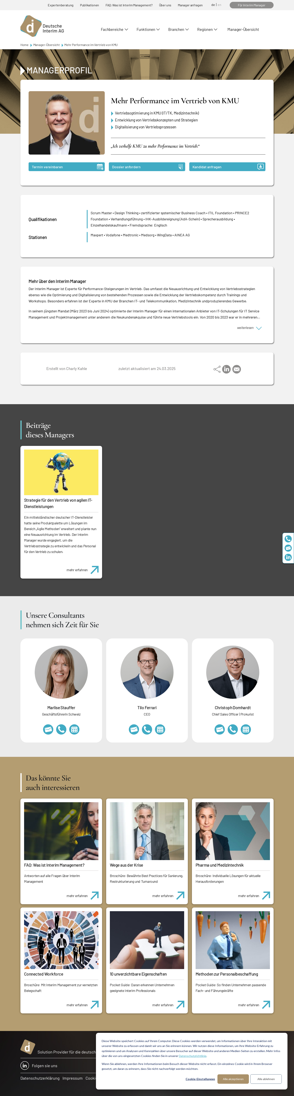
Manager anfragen (190, 5)
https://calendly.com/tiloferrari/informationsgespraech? (160, 729)
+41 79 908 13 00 (61, 729)
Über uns (165, 5)
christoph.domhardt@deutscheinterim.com (220, 729)
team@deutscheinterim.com (288, 548)
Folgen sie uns (38, 1065)
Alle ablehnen (266, 1079)
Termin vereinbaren (67, 167)
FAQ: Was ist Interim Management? (129, 5)
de (213, 5)
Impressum (72, 1078)
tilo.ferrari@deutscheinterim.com (134, 729)
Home (24, 45)
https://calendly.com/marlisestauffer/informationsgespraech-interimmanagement (74, 729)
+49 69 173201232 (233, 729)
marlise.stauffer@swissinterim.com (48, 729)
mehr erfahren (84, 568)
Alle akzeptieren (233, 1079)
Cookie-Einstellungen (200, 1079)
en (219, 5)
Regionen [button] (205, 29)
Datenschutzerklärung (40, 1078)
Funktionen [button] (146, 29)
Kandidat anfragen (228, 167)
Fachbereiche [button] (112, 29)
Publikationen (89, 5)
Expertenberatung (61, 5)
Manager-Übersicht (243, 29)
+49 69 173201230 (288, 538)
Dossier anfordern (147, 166)
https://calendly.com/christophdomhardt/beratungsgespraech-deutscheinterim (246, 729)
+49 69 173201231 (147, 729)
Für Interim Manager (251, 5)
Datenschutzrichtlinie (192, 1056)
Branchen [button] (176, 29)
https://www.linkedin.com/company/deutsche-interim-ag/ (288, 557)
